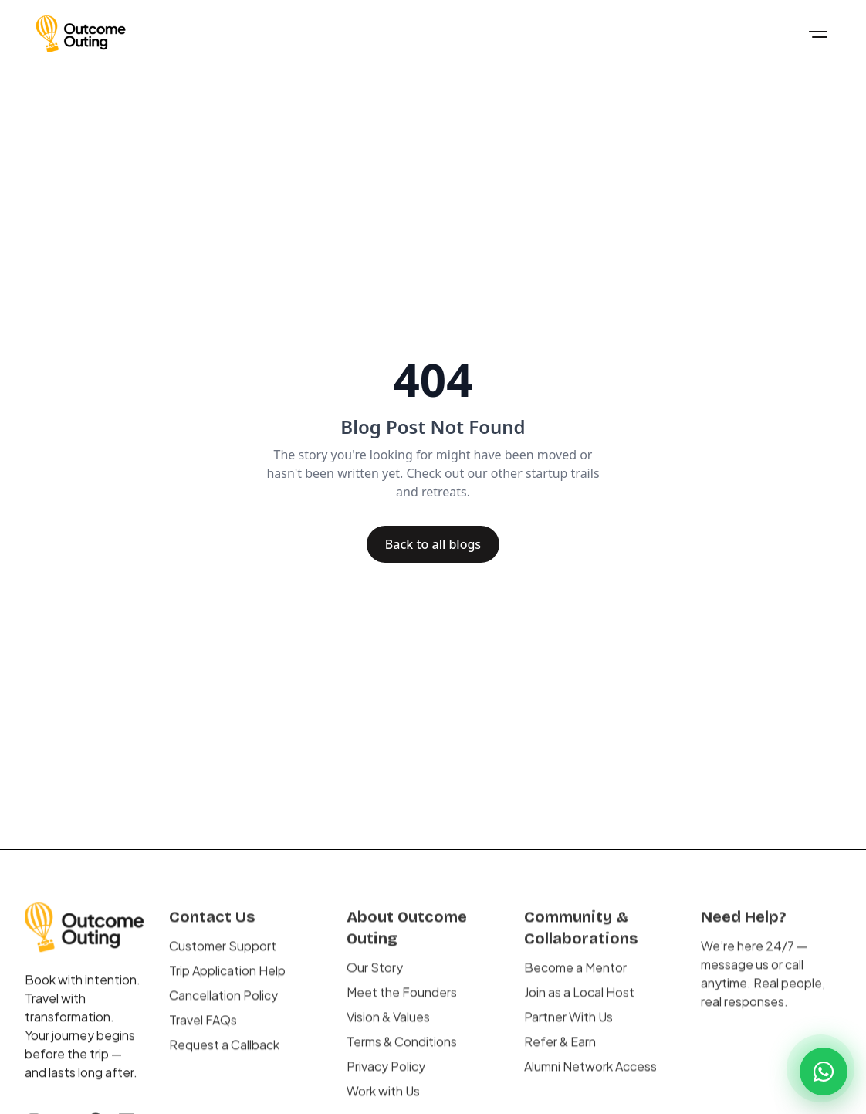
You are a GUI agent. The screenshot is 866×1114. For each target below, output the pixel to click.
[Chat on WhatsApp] (823, 1071)
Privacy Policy (386, 1077)
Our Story (375, 978)
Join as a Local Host (579, 1003)
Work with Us (383, 1102)
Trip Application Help (227, 981)
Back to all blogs (433, 544)
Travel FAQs (203, 1031)
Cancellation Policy (223, 1006)
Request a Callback (224, 1056)
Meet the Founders (402, 1003)
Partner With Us (568, 1028)
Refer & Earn (560, 1053)
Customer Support (222, 957)
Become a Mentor (575, 978)
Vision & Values (388, 1028)
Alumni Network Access (590, 1077)
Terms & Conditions (402, 1053)
